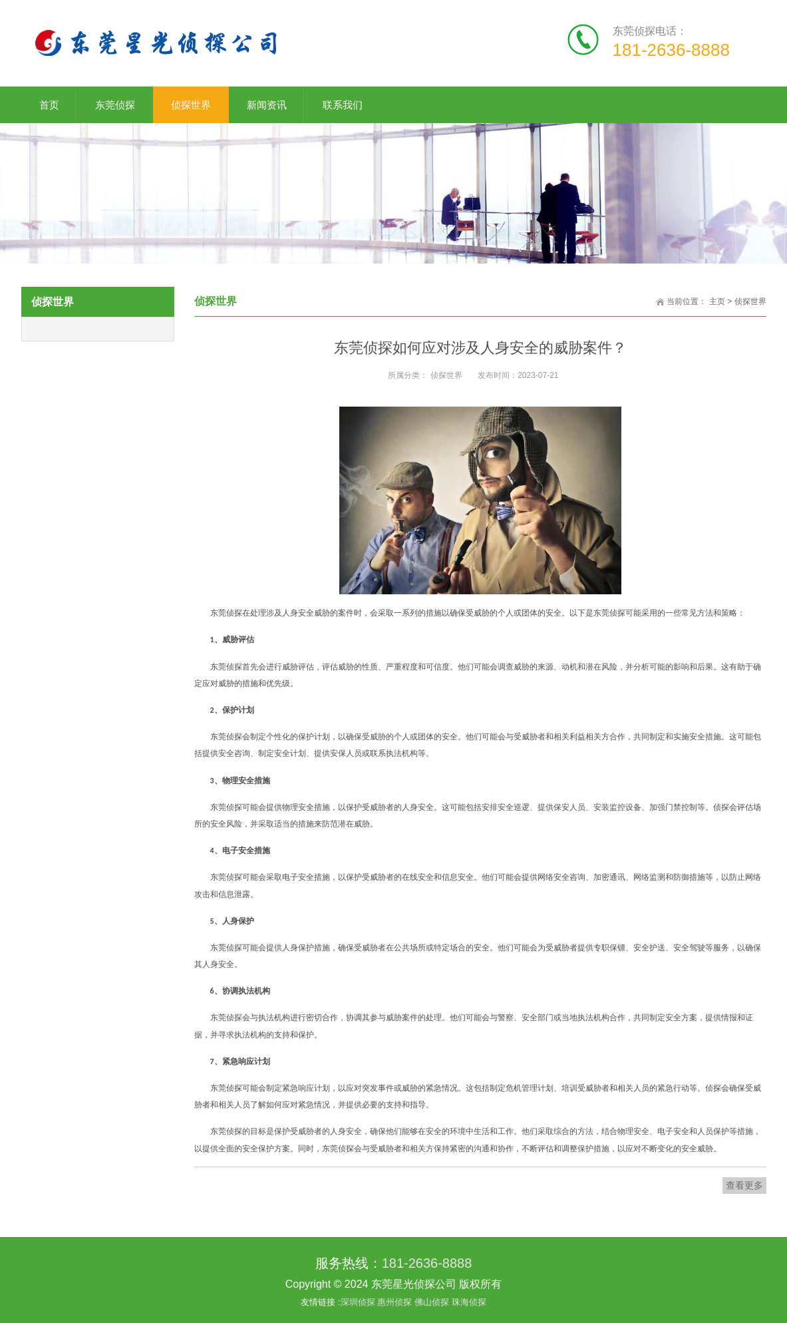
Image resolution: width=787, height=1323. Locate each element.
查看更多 (744, 1185)
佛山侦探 (433, 1302)
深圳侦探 (359, 1302)
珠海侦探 (469, 1302)
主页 (717, 301)
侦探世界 (750, 301)
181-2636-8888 (427, 1263)
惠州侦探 (395, 1302)
